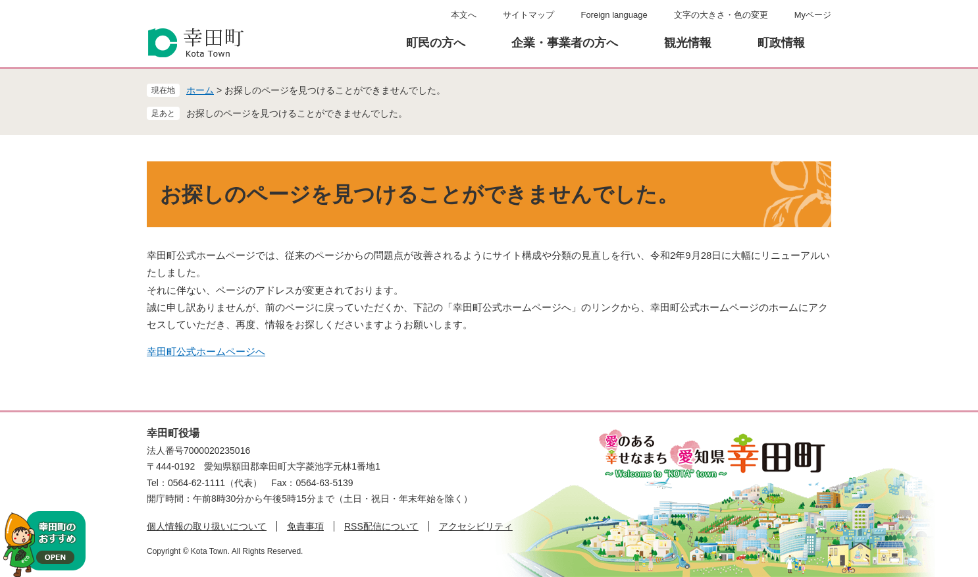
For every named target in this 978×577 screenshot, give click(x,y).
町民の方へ (435, 42)
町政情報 (781, 42)
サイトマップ (528, 15)
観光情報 (687, 42)
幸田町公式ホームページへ (206, 351)
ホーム (200, 90)
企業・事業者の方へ (564, 42)
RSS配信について (381, 526)
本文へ (463, 15)
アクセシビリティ (476, 526)
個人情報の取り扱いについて (207, 526)
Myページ (812, 15)
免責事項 (305, 526)
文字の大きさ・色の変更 (721, 15)
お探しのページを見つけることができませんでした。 (296, 113)
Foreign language (613, 15)
